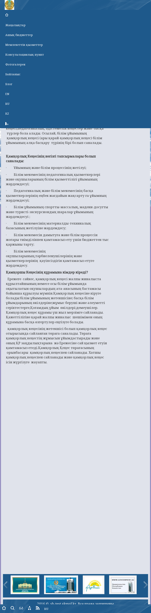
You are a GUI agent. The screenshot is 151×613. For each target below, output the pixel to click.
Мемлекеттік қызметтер (24, 45)
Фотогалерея (15, 64)
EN (7, 94)
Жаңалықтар (15, 25)
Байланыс (12, 74)
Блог (8, 84)
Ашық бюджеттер (19, 35)
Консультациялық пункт (24, 54)
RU (7, 104)
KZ (7, 113)
